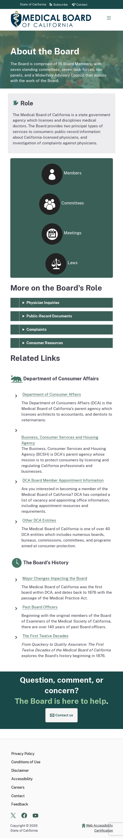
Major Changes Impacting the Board (54, 578)
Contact (18, 796)
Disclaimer (20, 770)
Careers (17, 787)
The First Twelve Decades (45, 636)
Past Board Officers (40, 607)
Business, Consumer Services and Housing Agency (59, 440)
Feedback (19, 804)
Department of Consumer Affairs (51, 394)
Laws (61, 264)
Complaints (36, 329)
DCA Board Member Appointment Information (63, 480)
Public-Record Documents (49, 316)
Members (61, 174)
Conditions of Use (25, 762)
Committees (61, 204)
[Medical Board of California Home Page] (50, 20)
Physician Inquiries (42, 303)
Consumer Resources (44, 343)
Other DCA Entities (39, 520)
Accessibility (22, 779)
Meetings (61, 234)
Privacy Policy (23, 753)
